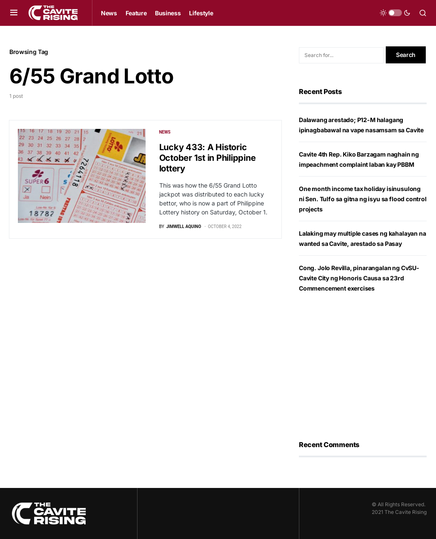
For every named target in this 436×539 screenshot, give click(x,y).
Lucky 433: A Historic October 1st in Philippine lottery (207, 158)
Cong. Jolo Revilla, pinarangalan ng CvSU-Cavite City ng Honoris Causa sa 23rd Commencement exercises (359, 278)
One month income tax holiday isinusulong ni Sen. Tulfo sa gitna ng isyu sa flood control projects (363, 199)
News (165, 132)
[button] (13, 13)
